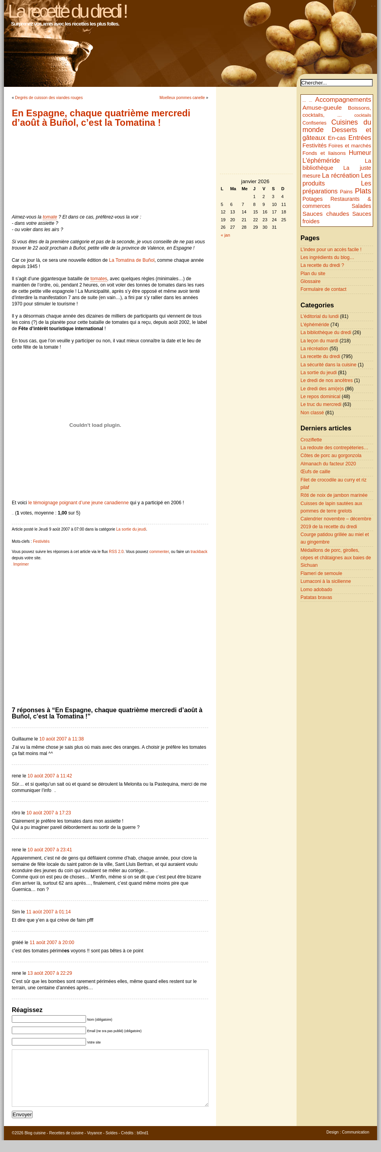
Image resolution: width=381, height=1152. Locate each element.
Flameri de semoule (321, 573)
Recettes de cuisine (66, 1145)
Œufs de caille (315, 471)
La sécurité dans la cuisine (328, 364)
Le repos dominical (320, 396)
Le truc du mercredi (320, 404)
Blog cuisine (35, 1145)
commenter (159, 551)
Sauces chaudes (325, 213)
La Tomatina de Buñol (131, 260)
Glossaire (310, 281)
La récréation (341, 175)
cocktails (362, 115)
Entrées (359, 137)
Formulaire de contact (323, 289)
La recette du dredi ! (67, 11)
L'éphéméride (321, 160)
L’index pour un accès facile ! (330, 249)
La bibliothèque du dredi (325, 332)
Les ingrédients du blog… (327, 257)
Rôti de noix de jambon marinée (334, 495)
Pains (346, 192)
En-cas (337, 138)
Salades (361, 206)
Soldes (112, 1145)
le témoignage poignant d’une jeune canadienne (78, 502)
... (304, 100)
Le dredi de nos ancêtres (326, 380)
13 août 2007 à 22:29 (49, 973)
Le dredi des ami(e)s (322, 388)
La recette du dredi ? (322, 265)
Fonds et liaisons (324, 153)
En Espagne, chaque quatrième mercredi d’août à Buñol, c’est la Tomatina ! (101, 118)
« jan (225, 235)
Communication (355, 1144)
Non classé (312, 412)
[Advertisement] (110, 170)
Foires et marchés (349, 146)
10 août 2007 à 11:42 (49, 776)
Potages (312, 199)
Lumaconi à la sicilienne (325, 581)
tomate (50, 217)
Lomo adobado (316, 589)
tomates (98, 278)
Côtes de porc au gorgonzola (330, 455)
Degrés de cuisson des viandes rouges (48, 98)
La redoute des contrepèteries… (334, 447)
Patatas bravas (316, 597)
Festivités (41, 541)
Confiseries (314, 123)
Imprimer (21, 564)
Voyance (94, 1145)
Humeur (360, 152)
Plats (363, 191)
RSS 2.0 (116, 551)
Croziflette (311, 440)
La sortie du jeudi (131, 529)
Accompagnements (343, 99)
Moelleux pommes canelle (182, 98)
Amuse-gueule (322, 107)
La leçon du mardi (319, 341)
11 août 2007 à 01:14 (48, 912)
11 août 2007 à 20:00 (51, 942)
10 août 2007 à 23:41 (49, 850)
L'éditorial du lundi (319, 316)
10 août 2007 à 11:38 (61, 739)
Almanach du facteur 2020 (328, 464)
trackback (198, 551)
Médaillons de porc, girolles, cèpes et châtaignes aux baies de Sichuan (335, 558)
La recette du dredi (320, 356)
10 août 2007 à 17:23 (48, 813)
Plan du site (312, 273)
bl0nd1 (142, 1145)
